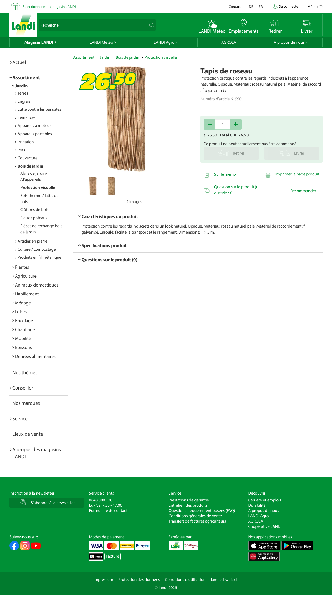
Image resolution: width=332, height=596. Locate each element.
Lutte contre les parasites (39, 109)
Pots (21, 150)
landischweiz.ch (225, 579)
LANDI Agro (164, 42)
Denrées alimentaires (35, 356)
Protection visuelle (37, 187)
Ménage (23, 303)
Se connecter (289, 6)
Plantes (22, 267)
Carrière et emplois (264, 500)
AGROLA (228, 42)
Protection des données (139, 579)
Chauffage (25, 329)
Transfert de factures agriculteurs (197, 521)
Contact (235, 6)
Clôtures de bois (34, 209)
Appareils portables (35, 133)
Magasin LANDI (38, 42)
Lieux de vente (27, 434)
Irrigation (26, 142)
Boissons (23, 347)
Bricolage (24, 320)
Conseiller (22, 388)
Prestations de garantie (189, 500)
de (251, 6)
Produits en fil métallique (39, 257)
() (315, 6)
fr (261, 6)
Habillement (27, 294)
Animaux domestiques (36, 285)
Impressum (103, 579)
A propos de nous (289, 42)
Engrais (24, 101)
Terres (23, 93)
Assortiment (26, 77)
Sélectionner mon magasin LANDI (49, 6)
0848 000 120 (101, 500)
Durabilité (257, 505)
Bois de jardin (30, 166)
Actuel (19, 62)
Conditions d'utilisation (185, 579)
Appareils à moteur (34, 125)
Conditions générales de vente (195, 516)
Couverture (27, 158)
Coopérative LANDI (265, 526)
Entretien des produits (188, 505)
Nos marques (26, 403)
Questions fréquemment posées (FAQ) (202, 510)
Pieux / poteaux (34, 217)
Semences (27, 117)
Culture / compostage (37, 249)
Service (20, 418)
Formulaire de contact (108, 510)
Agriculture (26, 276)
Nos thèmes (24, 372)
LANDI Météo (101, 42)
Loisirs (21, 311)
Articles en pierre (32, 241)
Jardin (21, 86)
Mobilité (23, 338)
